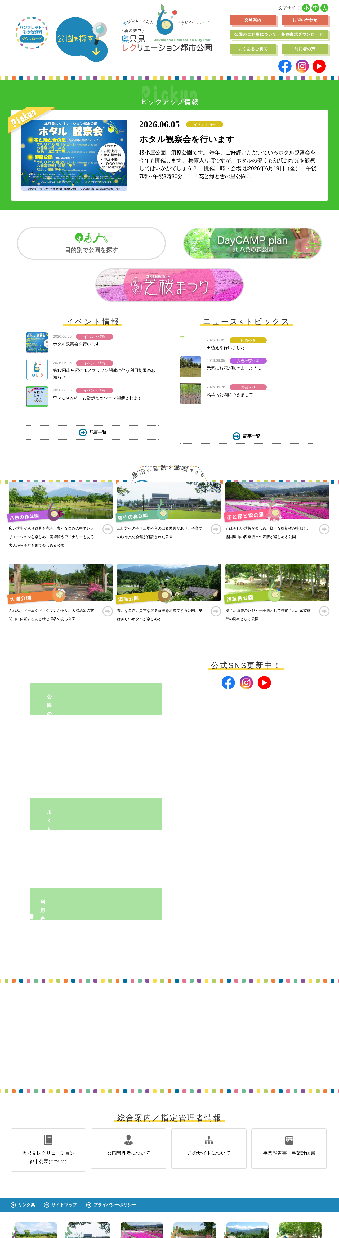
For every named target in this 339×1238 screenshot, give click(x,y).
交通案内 (252, 19)
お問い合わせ (305, 19)
